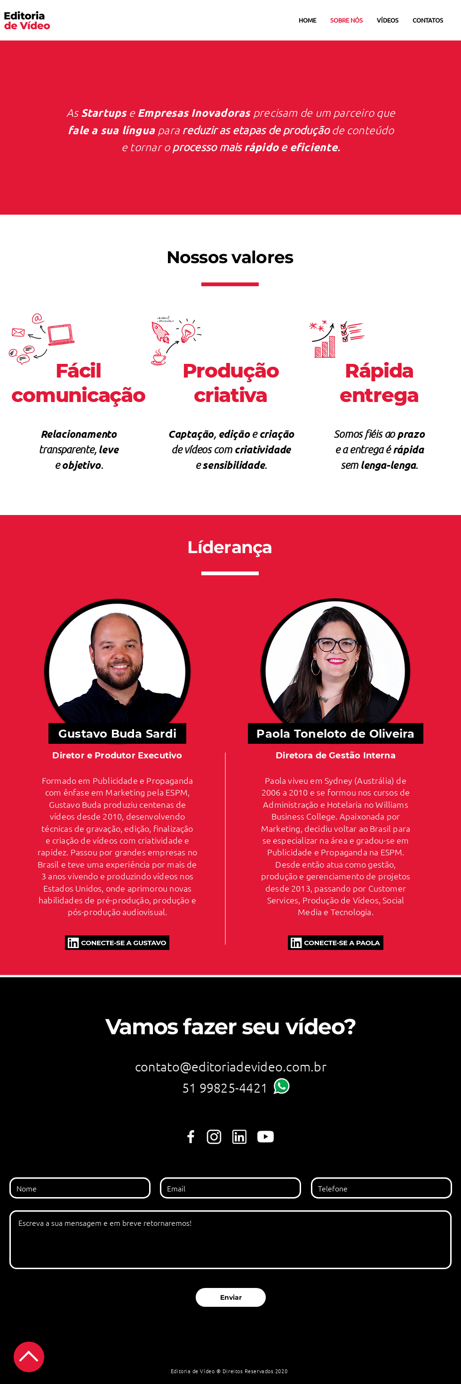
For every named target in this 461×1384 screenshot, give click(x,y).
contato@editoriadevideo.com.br (230, 1066)
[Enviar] (231, 1297)
